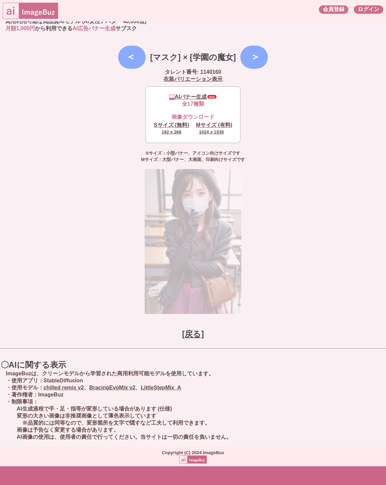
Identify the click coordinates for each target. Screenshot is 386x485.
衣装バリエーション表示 (193, 79)
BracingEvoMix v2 (112, 387)
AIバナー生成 (188, 97)
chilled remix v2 (64, 387)
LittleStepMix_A (161, 387)
